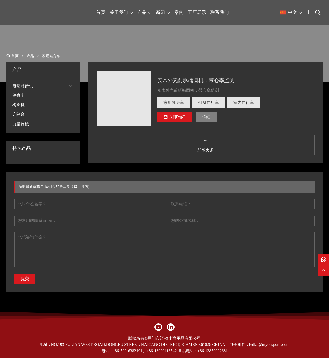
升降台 (18, 114)
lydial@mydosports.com (269, 344)
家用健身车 (173, 102)
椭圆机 (18, 105)
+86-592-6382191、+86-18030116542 (145, 350)
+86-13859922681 (212, 350)
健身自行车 (208, 102)
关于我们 (118, 12)
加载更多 (205, 150)
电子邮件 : (239, 344)
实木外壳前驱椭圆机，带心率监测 (195, 80)
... (205, 139)
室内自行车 (243, 102)
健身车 (18, 95)
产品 (142, 12)
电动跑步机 (22, 86)
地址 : (45, 344)
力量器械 (20, 124)
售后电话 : (187, 350)
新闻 (160, 12)
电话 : (107, 350)
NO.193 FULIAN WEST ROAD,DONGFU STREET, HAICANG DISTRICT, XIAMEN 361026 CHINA (138, 344)
